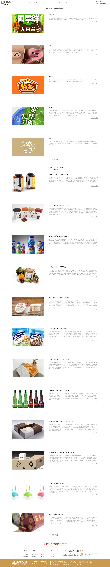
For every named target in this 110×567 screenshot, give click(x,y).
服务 (51, 2)
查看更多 (95, 22)
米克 (37, 2)
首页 (30, 2)
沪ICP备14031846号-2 (78, 564)
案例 (44, 2)
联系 (66, 2)
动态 (59, 2)
